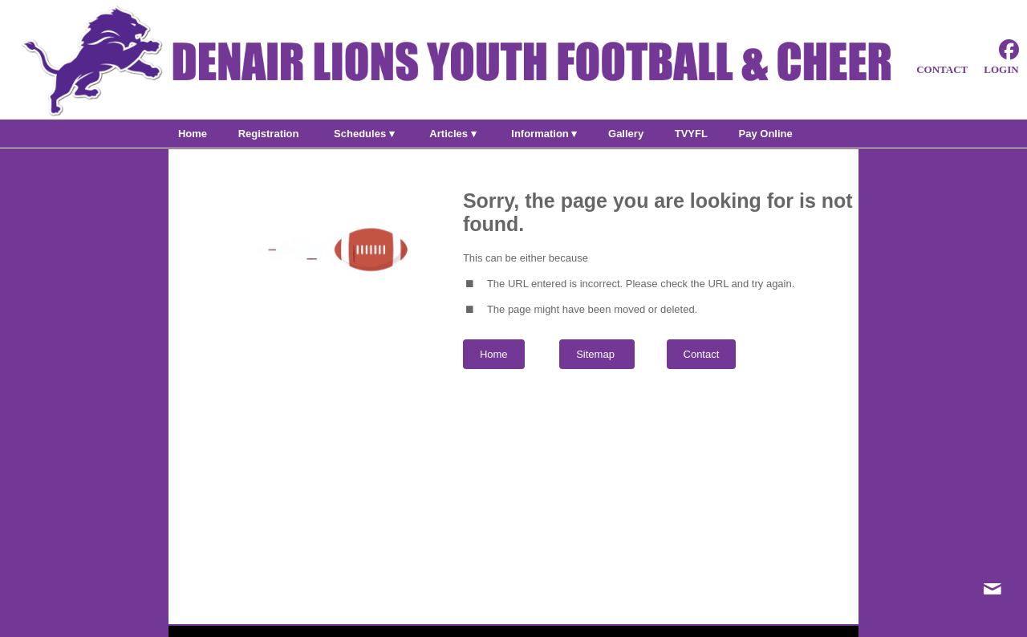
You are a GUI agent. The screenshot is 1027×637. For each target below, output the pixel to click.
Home (494, 354)
